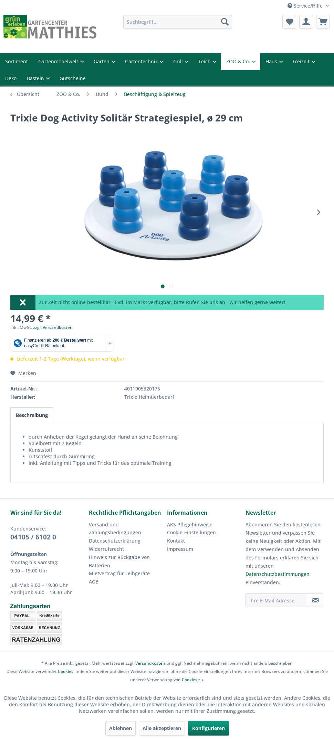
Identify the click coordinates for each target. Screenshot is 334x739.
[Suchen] (225, 22)
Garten (102, 61)
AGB (93, 581)
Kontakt (176, 540)
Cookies (65, 671)
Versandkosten (150, 663)
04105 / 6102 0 (33, 537)
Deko (11, 78)
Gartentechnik (142, 61)
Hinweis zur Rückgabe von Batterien (119, 561)
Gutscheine (73, 78)
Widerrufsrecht (106, 549)
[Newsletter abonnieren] (316, 600)
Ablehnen (120, 728)
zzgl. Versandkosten (53, 327)
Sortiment (16, 61)
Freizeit (302, 61)
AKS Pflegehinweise (189, 524)
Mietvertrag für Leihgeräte (119, 573)
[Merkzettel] (289, 22)
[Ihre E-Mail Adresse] (277, 600)
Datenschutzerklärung (114, 540)
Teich (205, 61)
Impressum (180, 549)
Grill (178, 61)
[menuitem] (177, 22)
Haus (272, 61)
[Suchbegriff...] (177, 22)
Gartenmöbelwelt (59, 61)
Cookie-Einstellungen (191, 532)
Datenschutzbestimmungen (278, 574)
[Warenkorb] (323, 22)
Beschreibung (32, 415)
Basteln (36, 78)
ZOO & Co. (238, 61)
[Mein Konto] (306, 22)
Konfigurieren (208, 728)
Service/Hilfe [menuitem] (306, 5)
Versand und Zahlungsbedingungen (115, 528)
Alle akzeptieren (162, 728)
